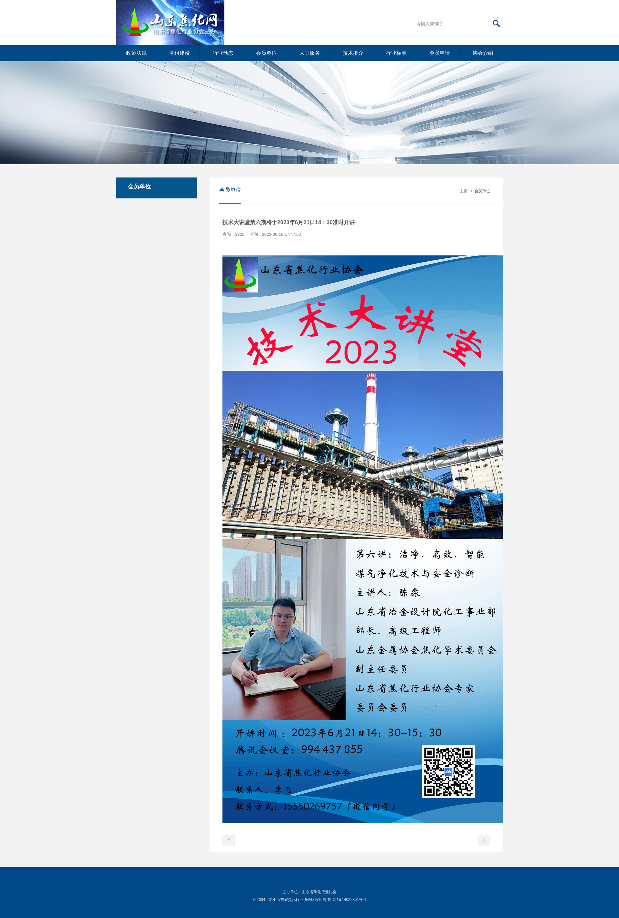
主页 (463, 191)
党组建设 (179, 53)
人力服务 (310, 53)
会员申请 (439, 53)
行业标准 (396, 53)
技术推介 (353, 53)
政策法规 (136, 53)
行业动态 (223, 53)
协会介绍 (483, 53)
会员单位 (266, 53)
